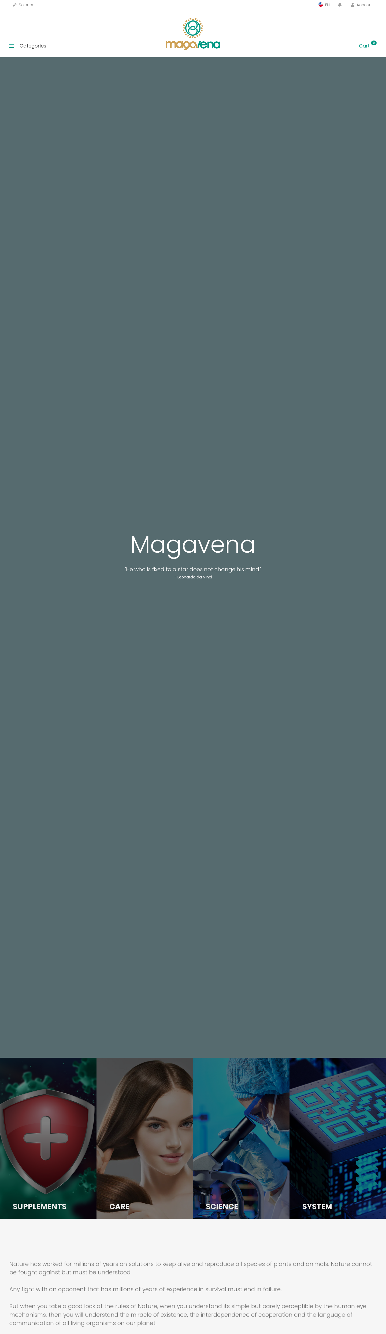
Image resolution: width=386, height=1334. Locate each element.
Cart (368, 45)
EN (324, 5)
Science (24, 5)
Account (362, 5)
